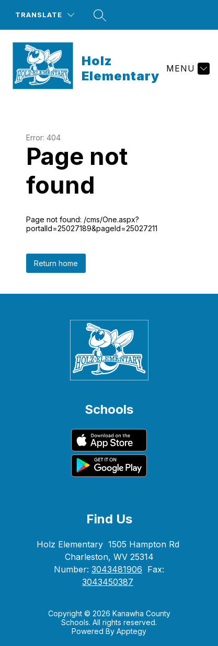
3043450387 (107, 582)
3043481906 (116, 569)
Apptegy (131, 631)
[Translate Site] (45, 14)
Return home (56, 263)
